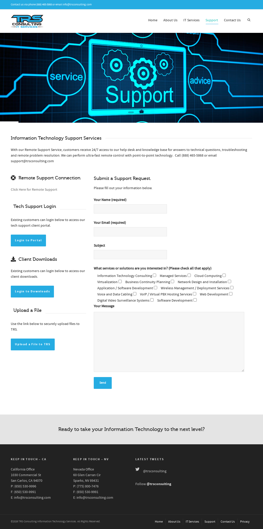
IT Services (191, 20)
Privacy (245, 522)
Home (152, 20)
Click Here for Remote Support (34, 189)
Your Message (104, 306)
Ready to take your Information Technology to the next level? (131, 429)
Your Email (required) (132, 231)
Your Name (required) (132, 208)
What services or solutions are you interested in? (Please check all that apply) (152, 268)
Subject (132, 253)
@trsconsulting (154, 471)
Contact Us (232, 20)
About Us (170, 20)
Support (211, 21)
